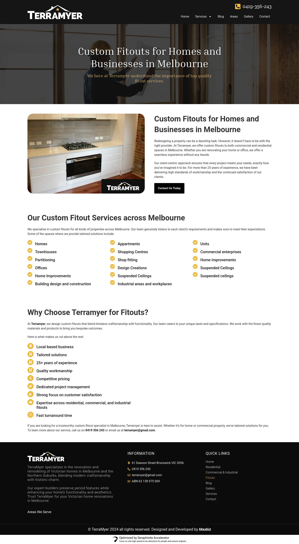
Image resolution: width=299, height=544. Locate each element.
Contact (264, 16)
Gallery (248, 16)
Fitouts (210, 478)
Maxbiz (205, 529)
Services (203, 16)
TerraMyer (100, 529)
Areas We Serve (39, 512)
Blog (221, 16)
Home (185, 16)
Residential (213, 467)
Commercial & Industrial (222, 472)
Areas (234, 16)
